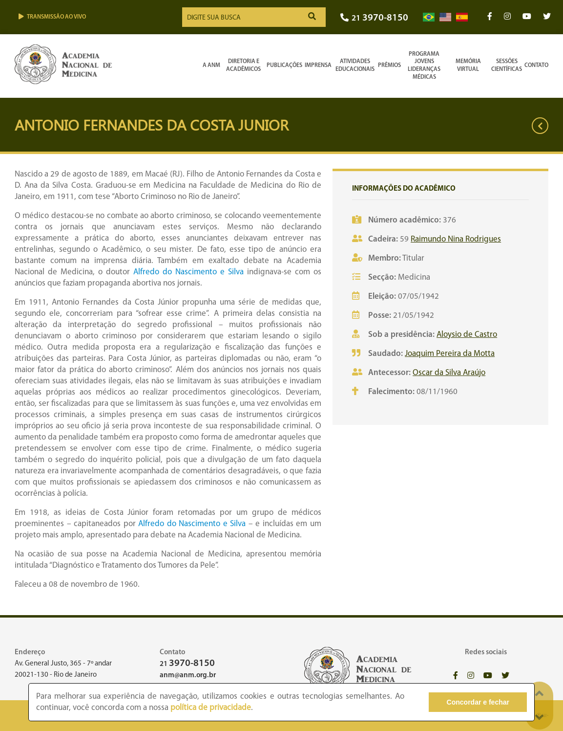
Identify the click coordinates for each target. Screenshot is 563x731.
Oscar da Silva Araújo (449, 373)
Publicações (284, 65)
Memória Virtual (468, 65)
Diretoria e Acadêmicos (243, 65)
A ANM (211, 65)
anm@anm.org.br (188, 675)
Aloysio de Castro (467, 335)
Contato (536, 65)
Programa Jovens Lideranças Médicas (424, 65)
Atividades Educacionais (355, 65)
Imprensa (318, 65)
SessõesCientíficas (506, 65)
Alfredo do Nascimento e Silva (188, 272)
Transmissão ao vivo (52, 17)
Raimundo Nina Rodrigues (456, 239)
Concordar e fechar (478, 702)
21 (374, 18)
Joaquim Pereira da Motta (450, 354)
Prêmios (389, 65)
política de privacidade (210, 708)
